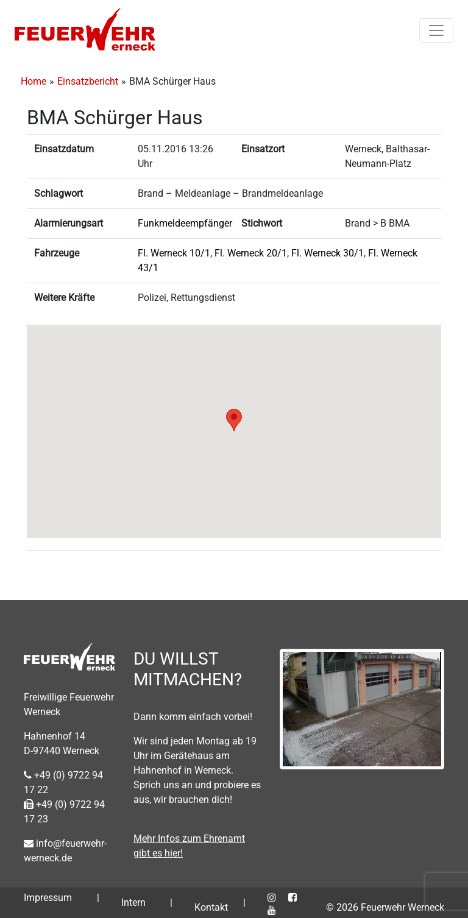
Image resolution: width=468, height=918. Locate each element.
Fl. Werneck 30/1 (327, 253)
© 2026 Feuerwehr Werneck (385, 907)
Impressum (48, 897)
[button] (234, 420)
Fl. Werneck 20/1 (250, 253)
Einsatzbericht (87, 81)
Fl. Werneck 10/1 (174, 253)
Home (33, 81)
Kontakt (211, 907)
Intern (133, 902)
